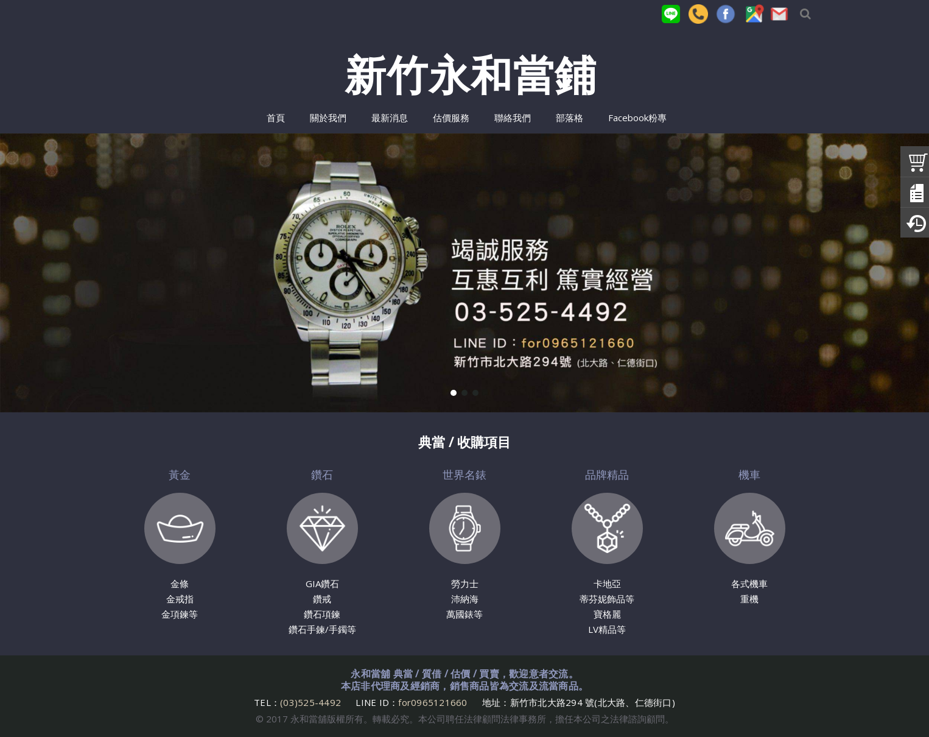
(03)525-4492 (311, 702)
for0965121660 (432, 702)
